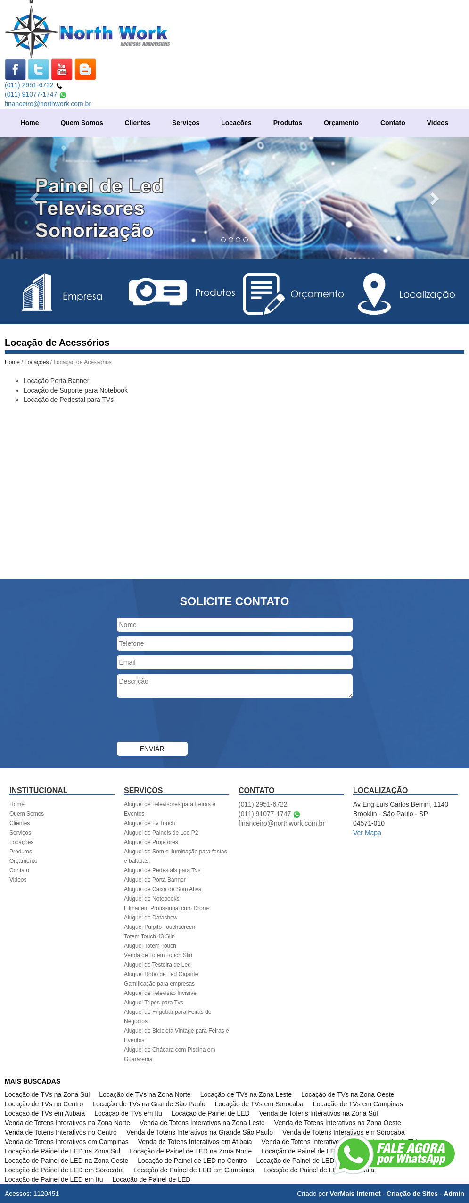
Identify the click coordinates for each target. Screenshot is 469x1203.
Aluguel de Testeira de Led (157, 964)
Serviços (185, 122)
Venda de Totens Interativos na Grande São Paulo (199, 1132)
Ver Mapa (367, 832)
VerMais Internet (354, 1193)
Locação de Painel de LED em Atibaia (318, 1170)
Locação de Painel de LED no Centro (192, 1160)
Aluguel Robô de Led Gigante (161, 974)
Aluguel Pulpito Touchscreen (159, 927)
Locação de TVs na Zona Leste (246, 1094)
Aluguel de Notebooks (151, 898)
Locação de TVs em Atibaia (45, 1113)
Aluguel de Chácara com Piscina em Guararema (169, 1054)
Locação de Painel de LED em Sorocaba (64, 1170)
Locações (236, 122)
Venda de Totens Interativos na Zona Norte (67, 1123)
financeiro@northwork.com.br (48, 104)
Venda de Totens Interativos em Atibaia (195, 1141)
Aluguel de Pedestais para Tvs (162, 870)
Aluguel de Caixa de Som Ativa (163, 889)
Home (30, 122)
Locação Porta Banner (56, 380)
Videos (438, 122)
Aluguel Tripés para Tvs (153, 1002)
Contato (392, 122)
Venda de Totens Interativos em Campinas (67, 1141)
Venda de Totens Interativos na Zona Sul (318, 1113)
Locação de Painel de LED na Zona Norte (191, 1151)
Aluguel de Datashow (150, 917)
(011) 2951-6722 (34, 85)
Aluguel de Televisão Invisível (161, 993)
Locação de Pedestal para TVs (69, 399)
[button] (35, 198)
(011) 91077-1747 (36, 94)
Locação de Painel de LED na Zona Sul (62, 1151)
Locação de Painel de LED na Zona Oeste (66, 1160)
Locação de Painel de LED (211, 1113)
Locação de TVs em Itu (128, 1113)
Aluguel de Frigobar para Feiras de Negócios (167, 1017)
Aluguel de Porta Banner (155, 880)
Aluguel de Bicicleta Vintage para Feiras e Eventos (176, 1036)
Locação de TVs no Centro (44, 1104)
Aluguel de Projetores (151, 842)
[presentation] (188, 720)
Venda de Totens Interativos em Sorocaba (343, 1132)
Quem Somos (81, 122)
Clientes (137, 122)
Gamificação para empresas (159, 983)
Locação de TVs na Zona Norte (144, 1094)
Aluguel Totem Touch (150, 946)
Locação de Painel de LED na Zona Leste (322, 1151)
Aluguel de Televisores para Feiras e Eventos (169, 809)
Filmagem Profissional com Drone (166, 908)
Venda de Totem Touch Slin (158, 955)
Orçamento (341, 122)
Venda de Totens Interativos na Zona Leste (202, 1123)
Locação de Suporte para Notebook (76, 390)
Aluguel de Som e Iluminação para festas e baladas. (175, 856)
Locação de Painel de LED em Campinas (193, 1170)
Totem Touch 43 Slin (149, 936)
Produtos (287, 122)
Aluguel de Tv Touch (149, 823)
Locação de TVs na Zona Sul (47, 1094)
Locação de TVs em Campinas (358, 1104)
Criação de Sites (412, 1193)
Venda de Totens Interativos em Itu (312, 1141)
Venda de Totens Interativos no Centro (61, 1132)
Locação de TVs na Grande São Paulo (148, 1104)
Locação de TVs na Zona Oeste (347, 1094)
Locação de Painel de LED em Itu (54, 1179)
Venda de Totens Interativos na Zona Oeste (337, 1123)
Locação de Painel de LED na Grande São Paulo (327, 1160)
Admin (454, 1193)
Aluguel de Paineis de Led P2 (161, 832)
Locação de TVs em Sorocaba (259, 1104)
